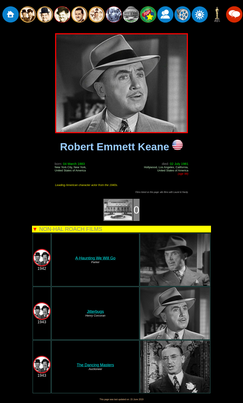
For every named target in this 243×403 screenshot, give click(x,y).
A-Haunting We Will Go (95, 258)
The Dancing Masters (95, 365)
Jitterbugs (95, 311)
